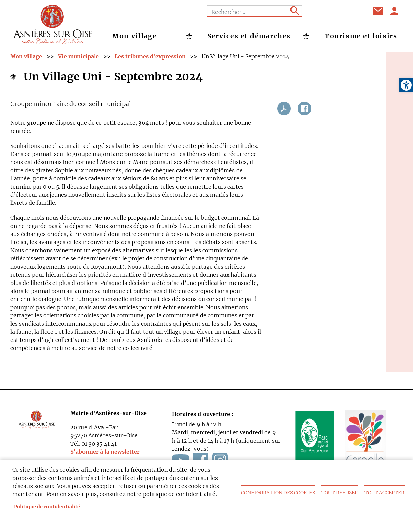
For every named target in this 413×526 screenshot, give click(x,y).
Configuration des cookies (278, 493)
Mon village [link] (134, 36)
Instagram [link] (355, 11)
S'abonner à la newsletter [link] (105, 455)
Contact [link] (378, 11)
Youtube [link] (338, 11)
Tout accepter (384, 493)
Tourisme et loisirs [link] (361, 36)
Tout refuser (339, 493)
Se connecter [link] (394, 11)
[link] (406, 85)
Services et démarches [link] (249, 36)
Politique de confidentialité (47, 507)
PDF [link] (284, 111)
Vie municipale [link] (78, 59)
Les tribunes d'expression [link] (150, 59)
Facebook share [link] (304, 111)
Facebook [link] (321, 11)
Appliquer (294, 10)
